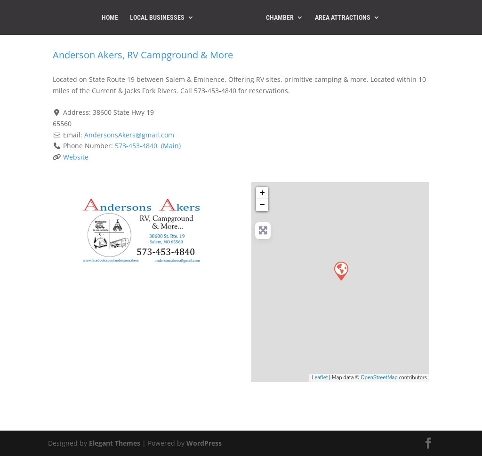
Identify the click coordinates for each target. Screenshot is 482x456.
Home (110, 17)
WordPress (204, 443)
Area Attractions (342, 17)
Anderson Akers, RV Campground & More (143, 54)
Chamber (280, 17)
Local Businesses (157, 17)
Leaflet (320, 377)
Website (75, 156)
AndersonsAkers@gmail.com (129, 134)
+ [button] (262, 193)
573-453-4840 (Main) (148, 145)
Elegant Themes (114, 443)
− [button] (262, 205)
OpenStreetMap (379, 377)
